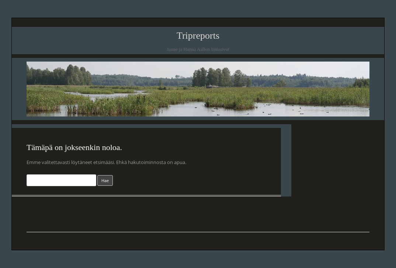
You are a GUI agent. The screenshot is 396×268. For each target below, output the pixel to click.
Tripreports (198, 35)
